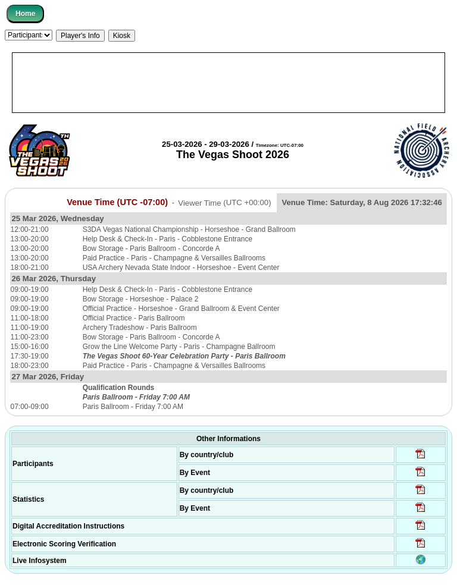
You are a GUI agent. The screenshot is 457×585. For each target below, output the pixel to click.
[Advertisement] (228, 82)
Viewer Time (224, 202)
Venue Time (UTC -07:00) (117, 202)
